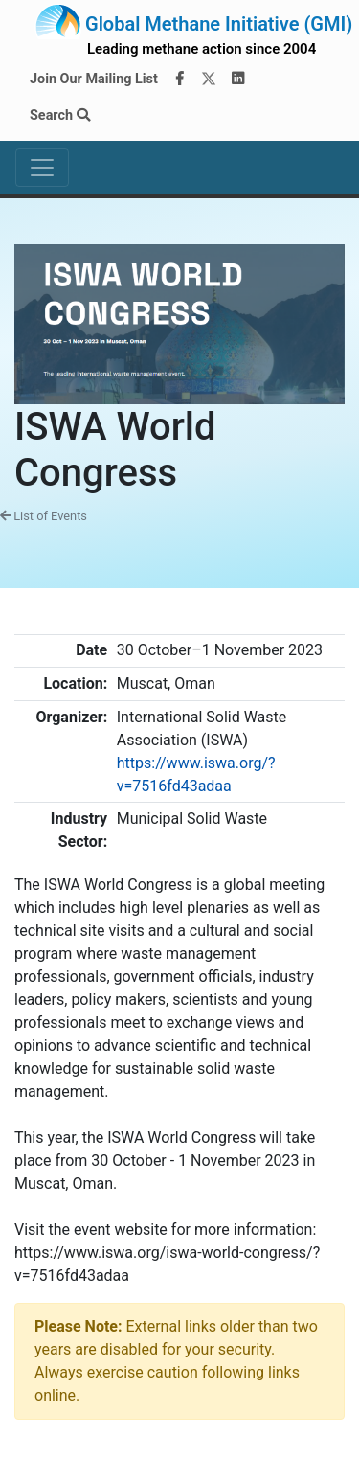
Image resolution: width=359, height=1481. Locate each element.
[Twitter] (208, 79)
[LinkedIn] (238, 79)
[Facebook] (179, 79)
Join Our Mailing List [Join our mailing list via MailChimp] (94, 79)
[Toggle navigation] (42, 167)
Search (60, 115)
